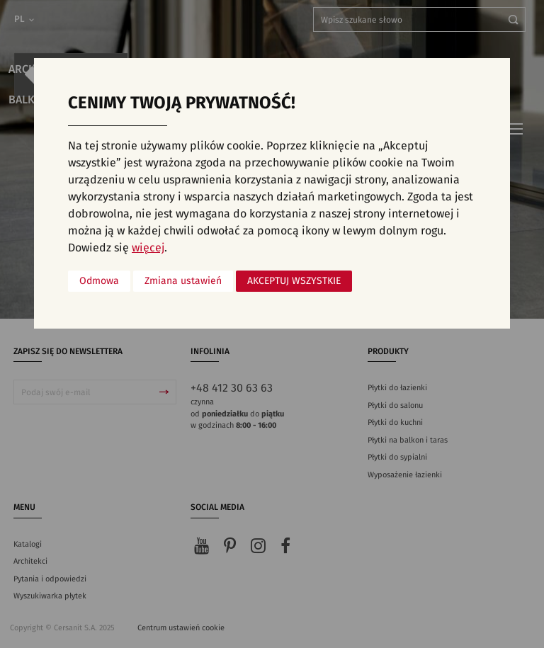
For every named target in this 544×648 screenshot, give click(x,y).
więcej (148, 248)
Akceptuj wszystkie (294, 281)
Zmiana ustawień (183, 281)
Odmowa (99, 281)
